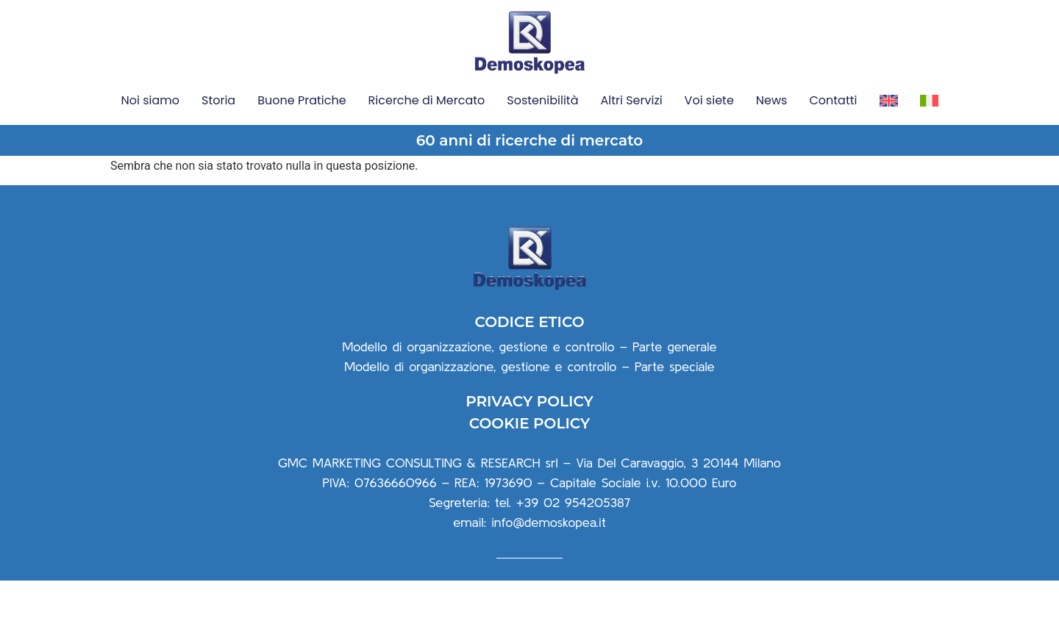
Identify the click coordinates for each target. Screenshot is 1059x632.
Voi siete (709, 100)
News (772, 100)
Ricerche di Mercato (426, 100)
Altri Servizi (631, 100)
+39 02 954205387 (573, 554)
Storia (218, 100)
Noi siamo (150, 100)
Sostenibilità (542, 100)
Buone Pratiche (301, 100)
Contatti (833, 100)
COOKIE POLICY (529, 475)
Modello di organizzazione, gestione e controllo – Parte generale (529, 398)
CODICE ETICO (529, 373)
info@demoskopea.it (548, 574)
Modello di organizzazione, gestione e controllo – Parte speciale (529, 417)
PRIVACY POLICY (529, 453)
